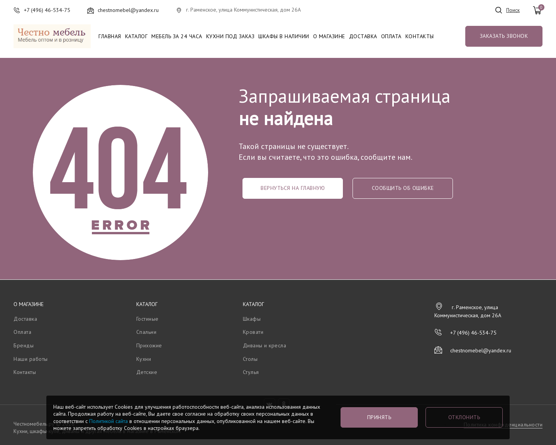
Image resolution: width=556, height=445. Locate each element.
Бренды (24, 345)
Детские (147, 372)
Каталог (136, 36)
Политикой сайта (108, 421)
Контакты (419, 36)
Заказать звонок (504, 35)
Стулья (251, 372)
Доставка (363, 36)
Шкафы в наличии (283, 36)
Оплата (391, 36)
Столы (250, 358)
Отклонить (464, 417)
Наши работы (31, 358)
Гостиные (147, 318)
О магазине (329, 36)
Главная (109, 36)
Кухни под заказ (230, 36)
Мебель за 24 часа (176, 36)
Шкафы (252, 318)
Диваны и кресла (264, 345)
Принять (379, 417)
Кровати (253, 331)
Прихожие (149, 345)
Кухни (143, 358)
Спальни (146, 331)
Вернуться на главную (293, 187)
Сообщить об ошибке (403, 187)
